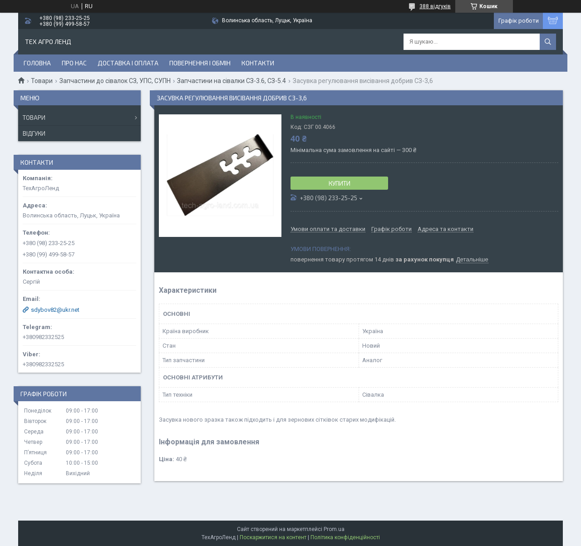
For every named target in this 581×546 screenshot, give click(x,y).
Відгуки (34, 133)
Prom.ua (334, 529)
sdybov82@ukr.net (55, 309)
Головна (37, 63)
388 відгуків (435, 6)
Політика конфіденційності (345, 537)
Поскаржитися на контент (273, 537)
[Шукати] (548, 42)
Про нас (74, 63)
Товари (42, 80)
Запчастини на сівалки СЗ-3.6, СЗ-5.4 (231, 80)
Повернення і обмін (200, 63)
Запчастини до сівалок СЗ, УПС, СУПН (115, 80)
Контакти (257, 63)
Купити (339, 183)
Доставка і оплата (128, 63)
